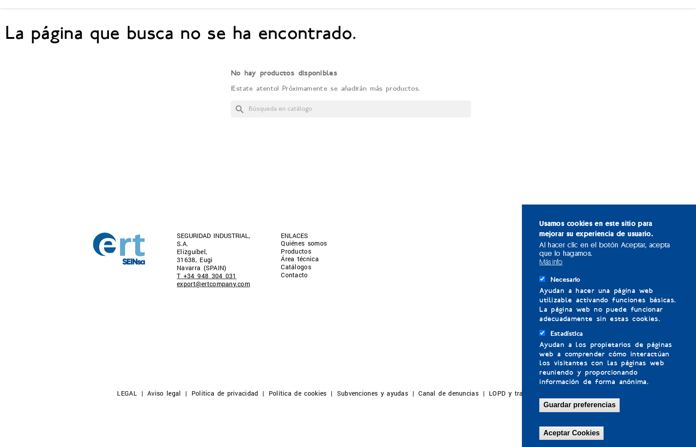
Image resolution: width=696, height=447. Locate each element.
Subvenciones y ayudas (372, 393)
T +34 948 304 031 (207, 276)
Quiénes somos (304, 243)
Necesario (565, 280)
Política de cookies (298, 393)
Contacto (294, 275)
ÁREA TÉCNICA (285, 23)
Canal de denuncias (448, 393)
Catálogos (296, 267)
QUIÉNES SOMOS (124, 23)
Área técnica (300, 259)
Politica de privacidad (225, 393)
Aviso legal (164, 393)
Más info (551, 262)
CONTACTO (432, 23)
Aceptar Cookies (571, 433)
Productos (296, 251)
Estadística (566, 334)
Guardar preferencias (579, 405)
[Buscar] (351, 108)
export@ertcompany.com (213, 284)
